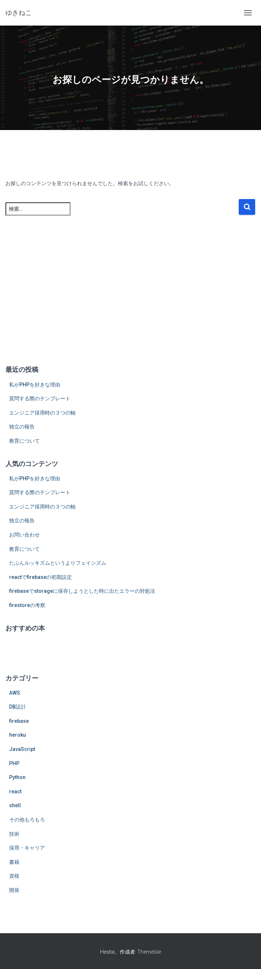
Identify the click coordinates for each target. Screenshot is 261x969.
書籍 (14, 862)
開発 (14, 890)
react (15, 791)
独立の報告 (22, 427)
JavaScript (22, 749)
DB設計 (17, 707)
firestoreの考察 (27, 605)
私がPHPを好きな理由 (34, 385)
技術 (14, 834)
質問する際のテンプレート (39, 398)
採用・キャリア (27, 848)
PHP (14, 763)
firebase (19, 721)
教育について (24, 441)
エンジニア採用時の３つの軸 (42, 413)
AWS (14, 693)
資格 (14, 876)
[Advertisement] (130, 302)
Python (17, 777)
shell (15, 805)
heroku (17, 735)
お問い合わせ (24, 535)
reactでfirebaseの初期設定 (40, 577)
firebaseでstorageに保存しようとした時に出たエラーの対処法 (82, 591)
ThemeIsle (149, 952)
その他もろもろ (27, 820)
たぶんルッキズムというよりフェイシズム (57, 563)
